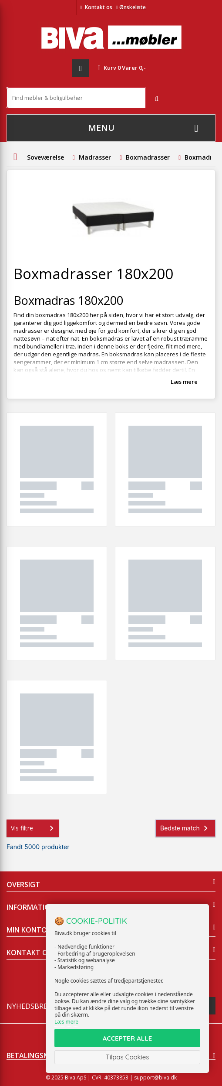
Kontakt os (98, 7)
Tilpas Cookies (127, 1057)
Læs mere (184, 382)
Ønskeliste (131, 7)
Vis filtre (34, 828)
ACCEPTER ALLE (127, 1038)
